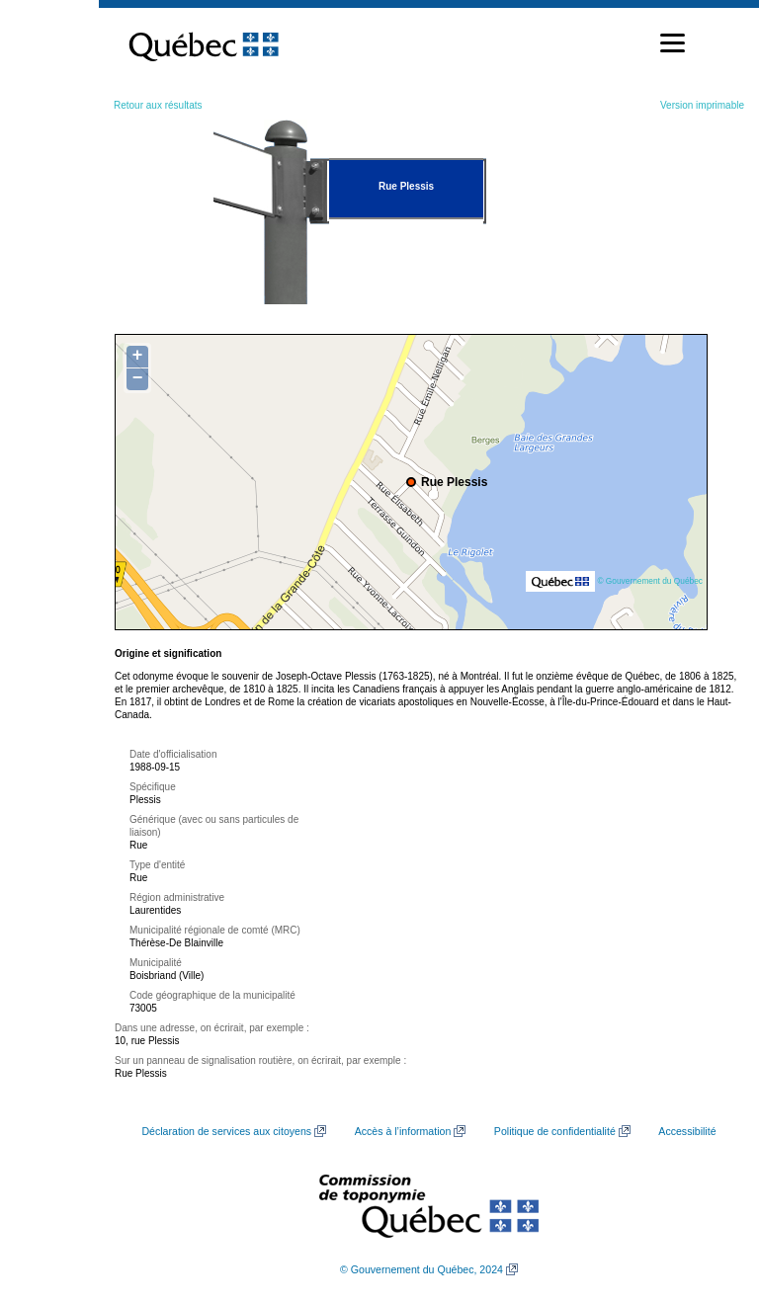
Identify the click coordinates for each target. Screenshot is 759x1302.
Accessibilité (687, 1131)
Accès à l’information (403, 1131)
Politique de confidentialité (555, 1131)
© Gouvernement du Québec (650, 581)
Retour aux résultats (158, 105)
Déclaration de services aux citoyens (226, 1131)
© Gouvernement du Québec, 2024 (421, 1269)
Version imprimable (702, 105)
